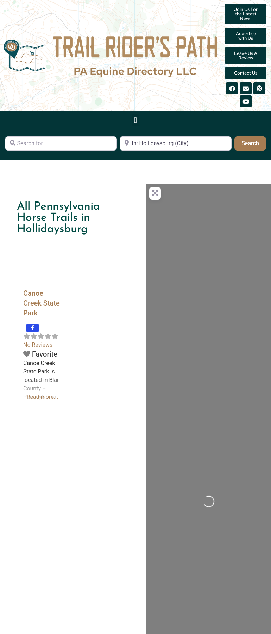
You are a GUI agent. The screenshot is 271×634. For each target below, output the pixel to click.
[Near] (176, 143)
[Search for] (61, 143)
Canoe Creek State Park (41, 303)
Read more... (42, 396)
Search (253, 143)
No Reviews (37, 344)
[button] (135, 120)
